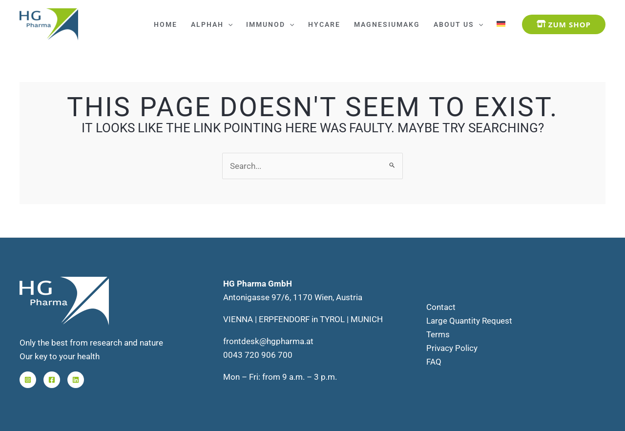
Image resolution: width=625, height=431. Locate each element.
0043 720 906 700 (257, 355)
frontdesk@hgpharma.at (268, 341)
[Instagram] (28, 379)
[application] (228, 24)
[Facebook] (51, 379)
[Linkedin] (75, 379)
